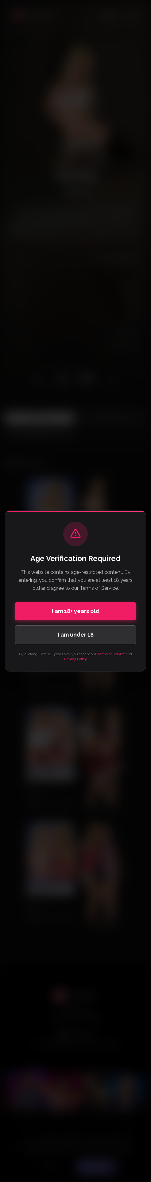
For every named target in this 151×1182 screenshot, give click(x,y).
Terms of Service (111, 654)
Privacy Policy (75, 659)
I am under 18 (76, 634)
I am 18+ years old (75, 611)
